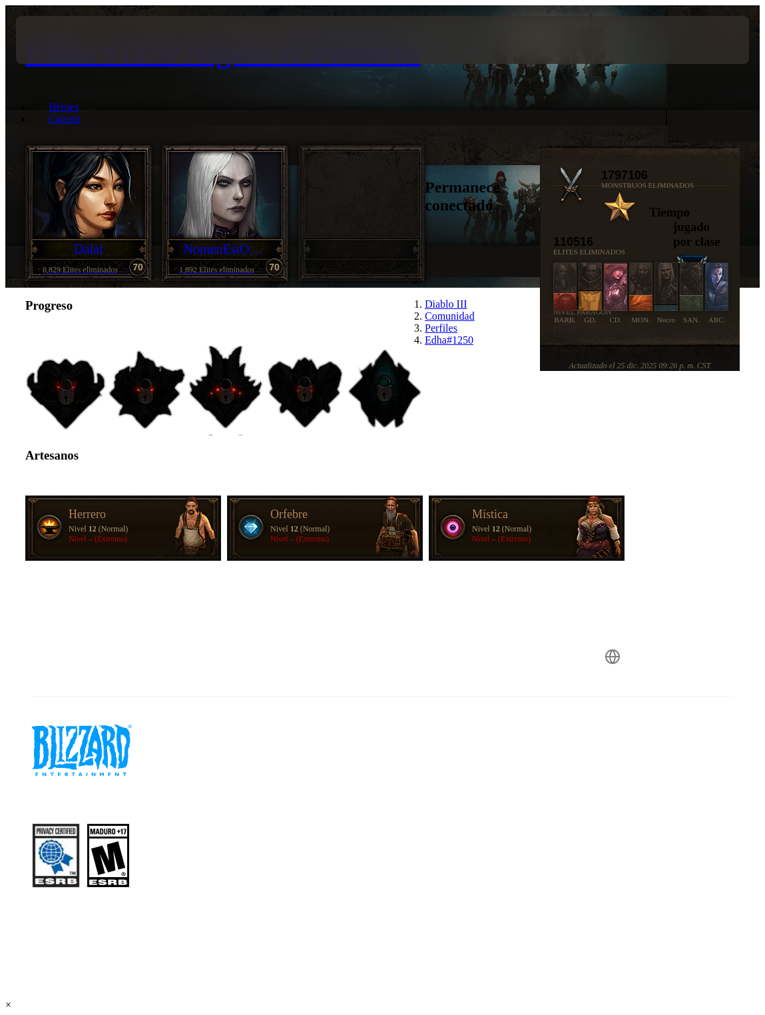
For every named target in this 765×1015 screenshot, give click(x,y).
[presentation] (56, 40)
